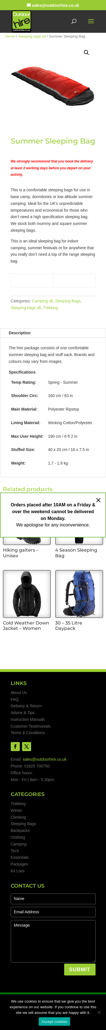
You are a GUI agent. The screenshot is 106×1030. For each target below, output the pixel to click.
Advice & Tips (23, 712)
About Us (19, 692)
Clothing (18, 837)
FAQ (15, 699)
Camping (19, 844)
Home (10, 36)
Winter (16, 810)
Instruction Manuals (28, 719)
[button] (86, 52)
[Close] (98, 500)
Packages (19, 864)
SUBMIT (79, 969)
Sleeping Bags (68, 301)
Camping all (42, 301)
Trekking (50, 307)
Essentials (20, 857)
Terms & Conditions (28, 732)
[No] (99, 1012)
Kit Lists (18, 871)
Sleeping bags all (32, 36)
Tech (15, 851)
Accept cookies (54, 1022)
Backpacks (20, 830)
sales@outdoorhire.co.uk (44, 759)
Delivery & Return (26, 706)
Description (20, 333)
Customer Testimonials (31, 726)
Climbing (18, 817)
